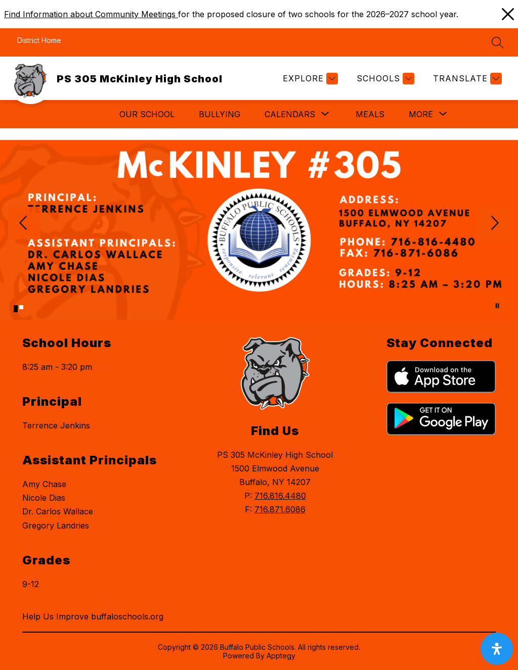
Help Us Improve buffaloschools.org (92, 616)
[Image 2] (21, 307)
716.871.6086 (280, 509)
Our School (147, 114)
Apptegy (281, 655)
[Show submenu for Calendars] (290, 114)
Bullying (219, 114)
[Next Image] (494, 224)
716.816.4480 (280, 496)
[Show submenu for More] (421, 114)
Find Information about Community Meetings (91, 14)
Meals (370, 114)
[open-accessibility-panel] (497, 649)
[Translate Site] (466, 78)
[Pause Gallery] (497, 306)
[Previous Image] (24, 224)
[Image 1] (16, 308)
